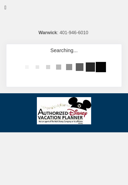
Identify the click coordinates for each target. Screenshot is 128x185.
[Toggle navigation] (5, 9)
